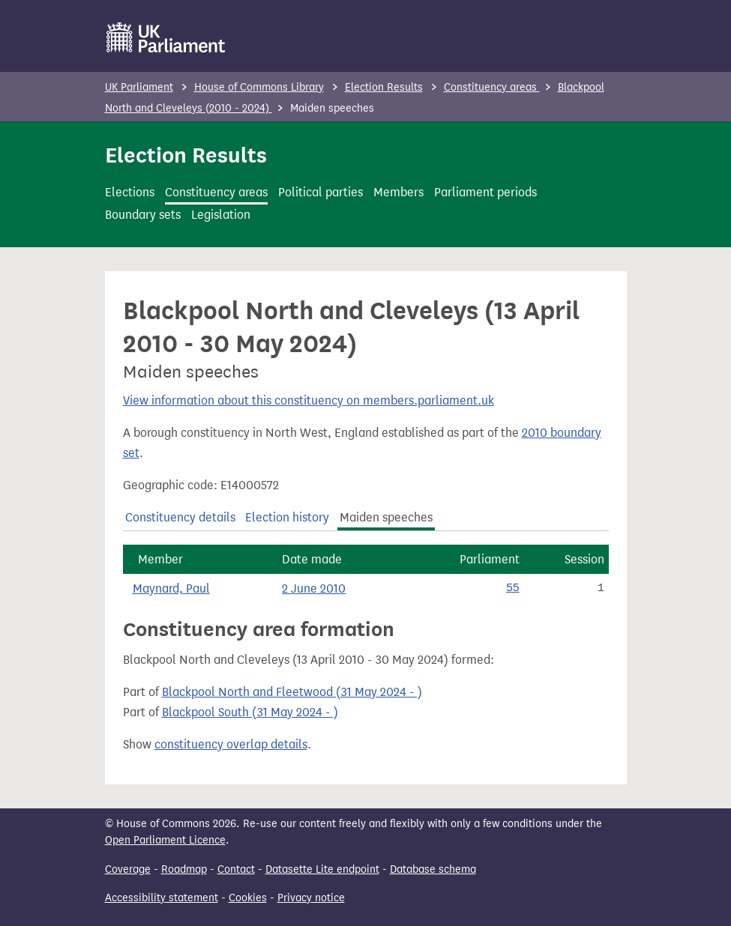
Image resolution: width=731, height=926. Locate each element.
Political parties (320, 192)
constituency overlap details (230, 744)
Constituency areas (492, 87)
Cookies (248, 898)
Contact (236, 869)
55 (513, 588)
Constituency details (180, 517)
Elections (129, 192)
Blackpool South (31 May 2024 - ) (250, 712)
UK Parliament (139, 87)
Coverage (128, 869)
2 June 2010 (314, 588)
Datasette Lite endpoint (322, 869)
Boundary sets (143, 215)
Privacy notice (311, 898)
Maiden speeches (386, 517)
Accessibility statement (161, 898)
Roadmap (184, 869)
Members (398, 192)
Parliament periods (485, 192)
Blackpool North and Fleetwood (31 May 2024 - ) (292, 692)
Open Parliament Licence (165, 840)
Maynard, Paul (171, 588)
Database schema (433, 869)
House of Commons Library (259, 87)
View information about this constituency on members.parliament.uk (308, 400)
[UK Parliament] (166, 37)
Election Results (384, 87)
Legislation (220, 215)
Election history (287, 517)
